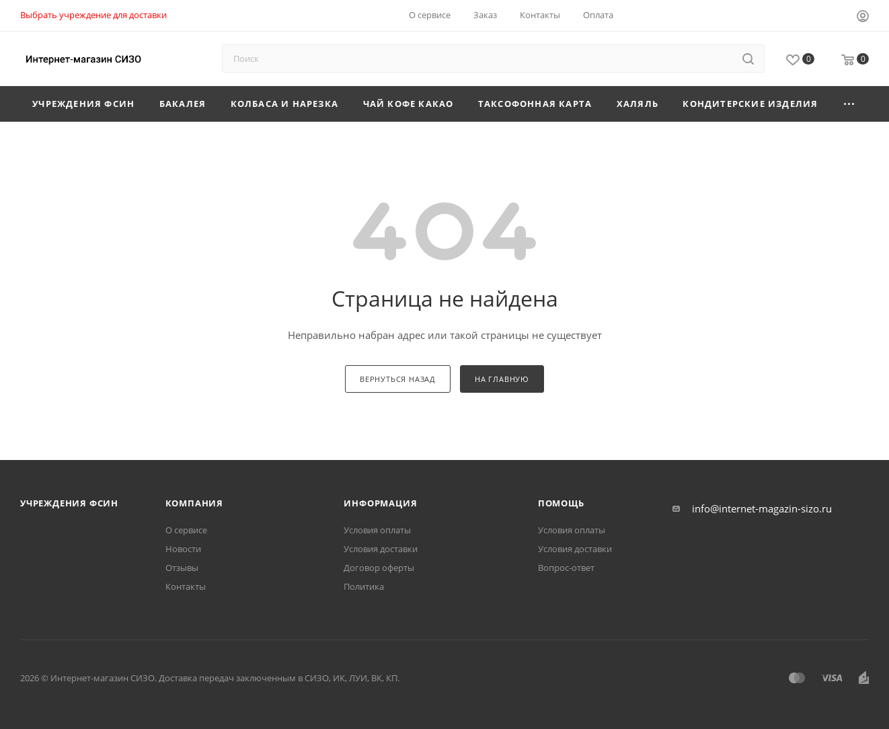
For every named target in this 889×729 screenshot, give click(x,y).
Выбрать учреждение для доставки (93, 15)
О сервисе (186, 530)
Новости (183, 549)
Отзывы (181, 568)
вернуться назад (398, 379)
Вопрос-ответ (566, 568)
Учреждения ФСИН (69, 503)
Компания (194, 503)
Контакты (185, 586)
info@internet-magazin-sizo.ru (762, 508)
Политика (364, 586)
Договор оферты (379, 568)
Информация (380, 503)
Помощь (561, 503)
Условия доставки (381, 549)
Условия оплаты (377, 530)
